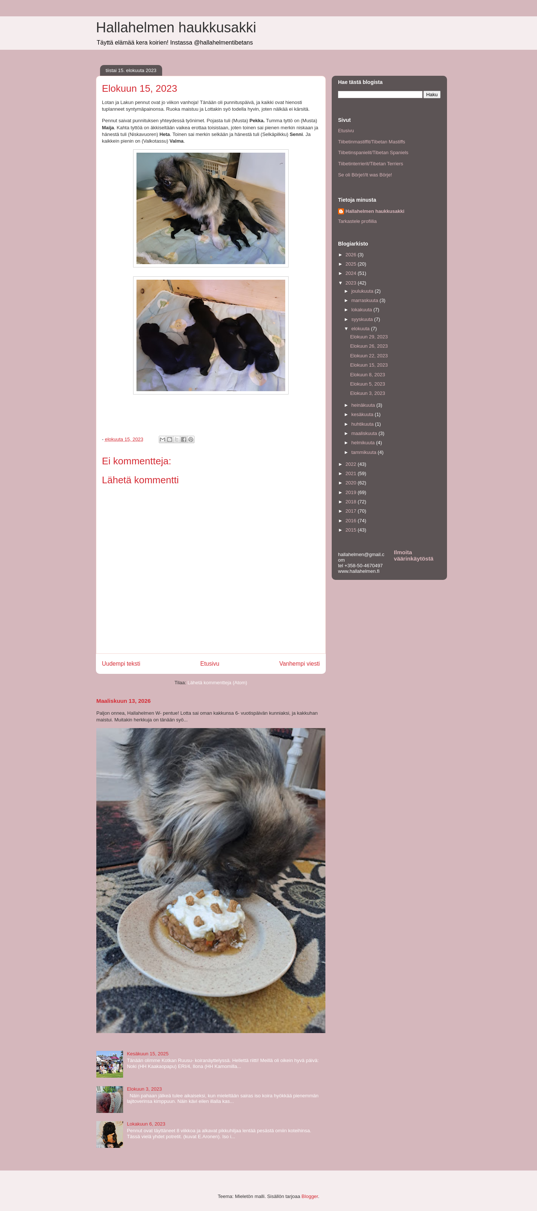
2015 (351, 530)
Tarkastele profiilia (357, 221)
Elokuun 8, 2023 (367, 374)
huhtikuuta (363, 424)
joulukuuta (363, 291)
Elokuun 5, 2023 (367, 384)
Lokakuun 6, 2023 (146, 1124)
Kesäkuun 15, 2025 (147, 1053)
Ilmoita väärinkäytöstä (413, 555)
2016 (351, 520)
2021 (351, 473)
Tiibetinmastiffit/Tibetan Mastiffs (371, 142)
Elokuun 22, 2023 (369, 355)
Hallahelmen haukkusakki (176, 27)
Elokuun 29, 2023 (369, 337)
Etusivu (209, 663)
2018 (351, 501)
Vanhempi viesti (299, 663)
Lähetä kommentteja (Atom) (217, 682)
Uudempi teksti (121, 663)
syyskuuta (362, 319)
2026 (351, 254)
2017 (351, 511)
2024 (351, 273)
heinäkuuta (363, 405)
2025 (351, 264)
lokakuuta (362, 309)
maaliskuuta (365, 433)
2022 (351, 464)
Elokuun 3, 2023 (144, 1089)
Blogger (310, 1196)
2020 (351, 483)
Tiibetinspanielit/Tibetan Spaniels (373, 152)
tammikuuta (364, 452)
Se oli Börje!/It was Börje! (365, 175)
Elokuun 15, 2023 (369, 365)
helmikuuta (363, 442)
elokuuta (361, 328)
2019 (351, 492)
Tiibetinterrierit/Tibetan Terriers (370, 163)
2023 (351, 283)
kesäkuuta (363, 414)
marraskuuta (365, 300)
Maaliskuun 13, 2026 (123, 701)
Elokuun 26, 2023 (369, 346)
